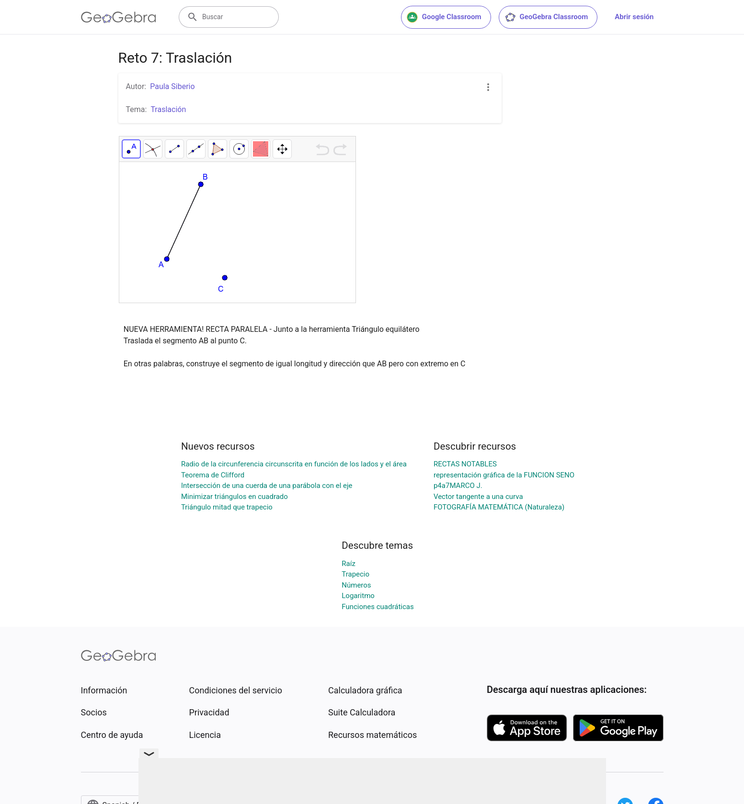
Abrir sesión (634, 16)
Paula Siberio (172, 86)
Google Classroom (444, 17)
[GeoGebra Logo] (118, 17)
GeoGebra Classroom (546, 17)
